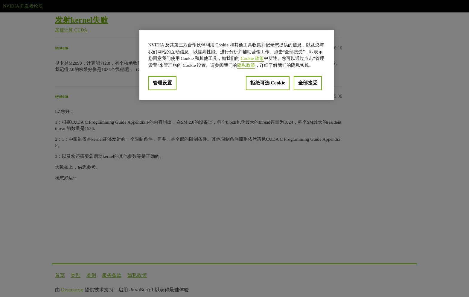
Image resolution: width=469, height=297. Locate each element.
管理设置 (162, 82)
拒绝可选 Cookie (267, 82)
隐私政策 (246, 65)
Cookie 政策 (252, 58)
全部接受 (307, 82)
